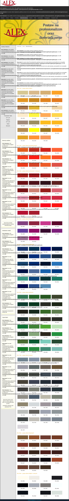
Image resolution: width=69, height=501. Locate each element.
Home (24, 46)
